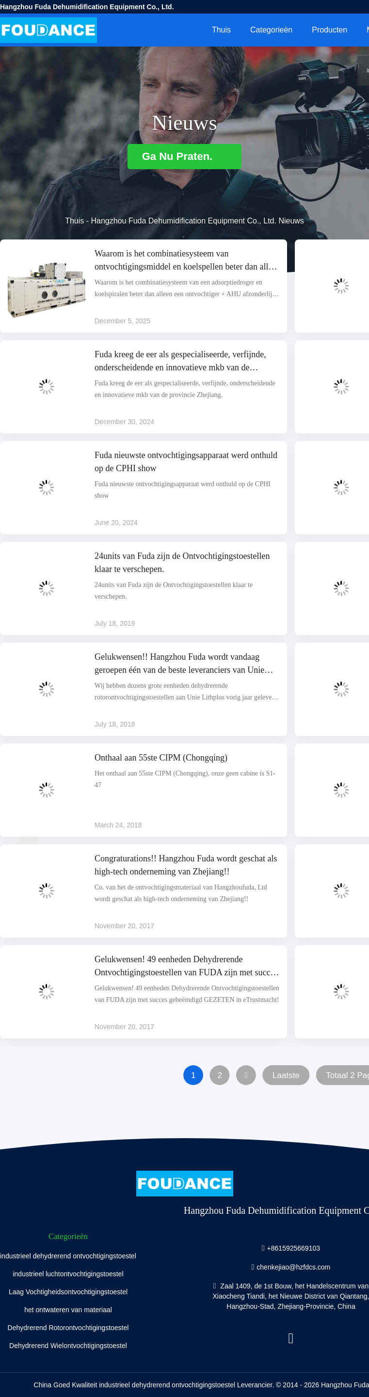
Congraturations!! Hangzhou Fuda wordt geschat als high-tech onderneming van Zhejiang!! (186, 865)
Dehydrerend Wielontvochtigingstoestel (68, 1345)
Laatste (286, 1075)
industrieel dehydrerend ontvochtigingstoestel (68, 1256)
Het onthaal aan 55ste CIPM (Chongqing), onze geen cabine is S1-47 (185, 779)
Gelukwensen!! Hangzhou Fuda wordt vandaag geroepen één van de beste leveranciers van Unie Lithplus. (179, 664)
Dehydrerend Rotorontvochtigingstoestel (68, 1328)
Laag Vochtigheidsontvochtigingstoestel (68, 1292)
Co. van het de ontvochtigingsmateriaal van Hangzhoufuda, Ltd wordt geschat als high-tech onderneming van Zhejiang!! (181, 893)
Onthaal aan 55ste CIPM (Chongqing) (161, 757)
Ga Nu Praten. (184, 156)
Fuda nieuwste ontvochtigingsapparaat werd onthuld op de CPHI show (186, 461)
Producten (329, 30)
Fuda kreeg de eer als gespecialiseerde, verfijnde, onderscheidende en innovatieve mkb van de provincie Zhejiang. (180, 361)
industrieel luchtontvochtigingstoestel (68, 1274)
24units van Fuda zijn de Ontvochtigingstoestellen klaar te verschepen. (182, 562)
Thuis (221, 30)
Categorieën (271, 30)
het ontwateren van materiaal (68, 1310)
